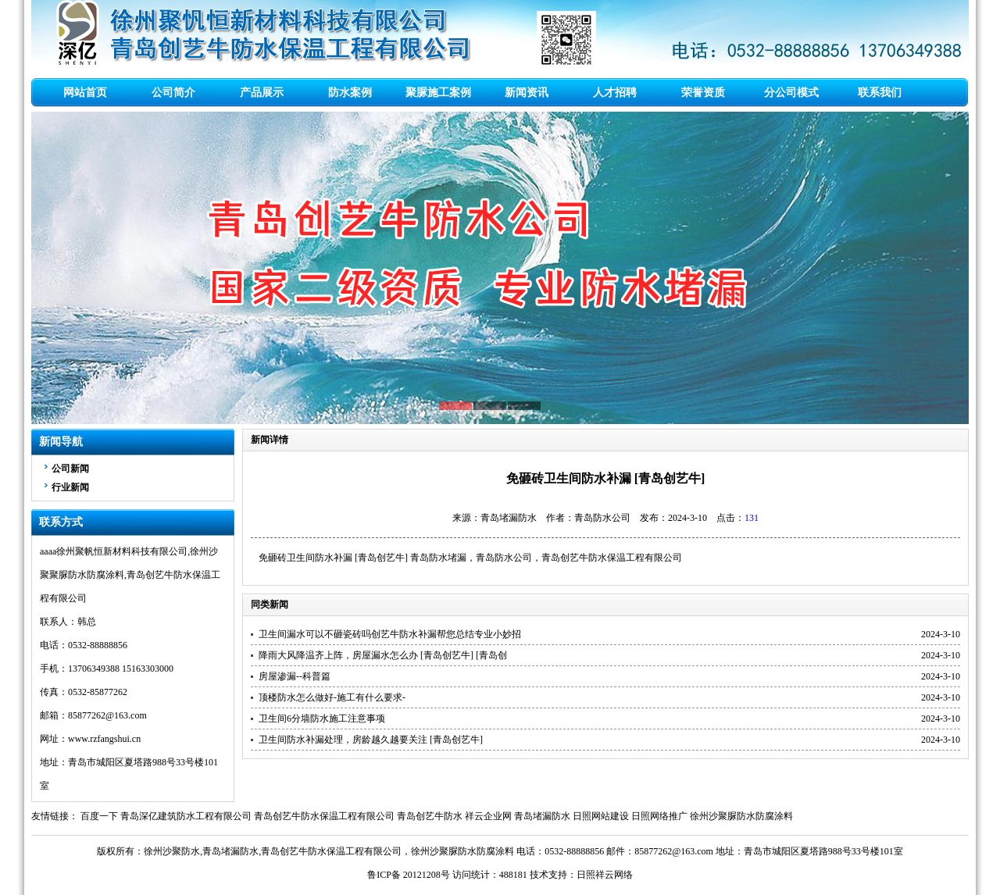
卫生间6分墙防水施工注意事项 (322, 718)
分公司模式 (791, 92)
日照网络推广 (659, 816)
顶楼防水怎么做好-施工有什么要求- (332, 697)
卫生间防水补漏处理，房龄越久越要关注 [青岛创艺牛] (371, 739)
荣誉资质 (703, 92)
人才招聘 (615, 92)
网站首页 (85, 92)
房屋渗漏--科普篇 (294, 676)
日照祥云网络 (605, 874)
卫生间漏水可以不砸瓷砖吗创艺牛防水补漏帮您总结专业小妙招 (390, 634)
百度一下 (99, 816)
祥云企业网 (488, 816)
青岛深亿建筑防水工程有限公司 (186, 816)
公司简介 (173, 92)
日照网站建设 (601, 816)
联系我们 (880, 92)
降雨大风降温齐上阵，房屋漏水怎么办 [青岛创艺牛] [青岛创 (383, 655)
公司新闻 (70, 468)
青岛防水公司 (504, 557)
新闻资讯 (526, 92)
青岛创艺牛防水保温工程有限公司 (611, 557)
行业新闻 (70, 487)
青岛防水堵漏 (438, 557)
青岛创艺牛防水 (429, 816)
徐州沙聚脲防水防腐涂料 (741, 816)
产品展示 (262, 92)
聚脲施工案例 (438, 92)
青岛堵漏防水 (542, 816)
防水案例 (350, 92)
